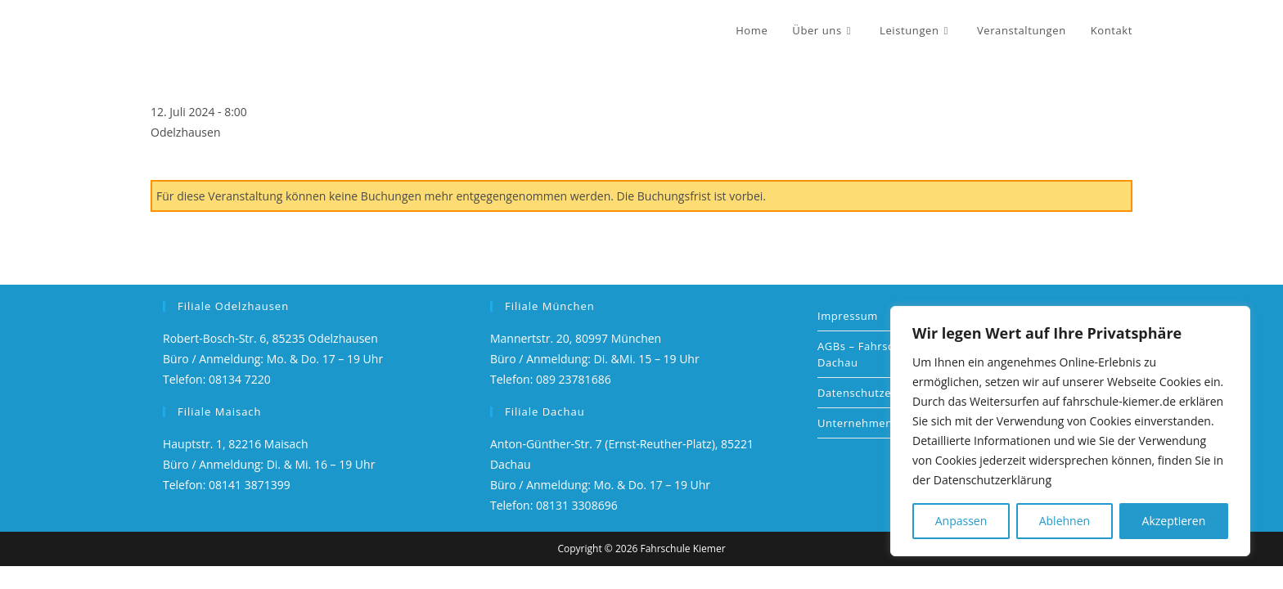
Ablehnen (1064, 520)
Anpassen (961, 520)
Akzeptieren (1174, 520)
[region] (1070, 431)
